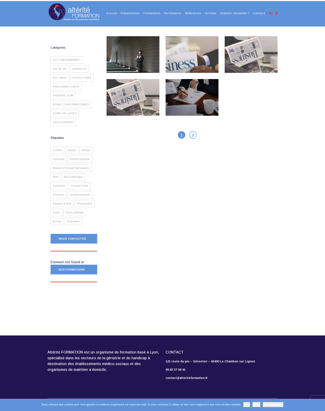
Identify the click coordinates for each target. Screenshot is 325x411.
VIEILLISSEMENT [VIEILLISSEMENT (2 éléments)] (63, 125)
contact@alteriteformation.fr (187, 378)
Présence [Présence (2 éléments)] (58, 197)
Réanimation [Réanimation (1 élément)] (84, 206)
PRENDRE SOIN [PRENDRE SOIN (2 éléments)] (63, 98)
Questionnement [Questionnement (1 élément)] (80, 197)
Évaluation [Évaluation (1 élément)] (73, 224)
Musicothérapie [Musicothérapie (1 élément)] (73, 180)
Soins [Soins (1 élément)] (56, 215)
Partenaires (171, 12)
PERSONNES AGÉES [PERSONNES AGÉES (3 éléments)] (66, 89)
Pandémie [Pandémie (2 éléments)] (59, 189)
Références (192, 12)
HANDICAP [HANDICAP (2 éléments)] (79, 72)
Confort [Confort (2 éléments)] (57, 153)
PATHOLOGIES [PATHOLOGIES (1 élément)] (82, 81)
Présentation (128, 12)
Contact (259, 12)
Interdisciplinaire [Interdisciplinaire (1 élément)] (80, 162)
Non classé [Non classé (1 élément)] (60, 81)
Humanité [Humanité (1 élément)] (58, 162)
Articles (210, 12)
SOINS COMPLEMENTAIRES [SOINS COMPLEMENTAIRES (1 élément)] (71, 107)
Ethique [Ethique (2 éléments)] (85, 153)
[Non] (320, 405)
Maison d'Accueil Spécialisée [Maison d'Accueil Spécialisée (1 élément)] (71, 171)
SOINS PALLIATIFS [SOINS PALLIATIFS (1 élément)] (65, 116)
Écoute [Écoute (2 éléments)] (57, 224)
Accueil (109, 12)
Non (256, 404)
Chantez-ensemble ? (234, 12)
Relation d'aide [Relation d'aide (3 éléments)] (62, 206)
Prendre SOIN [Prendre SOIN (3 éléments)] (79, 189)
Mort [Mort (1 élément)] (55, 180)
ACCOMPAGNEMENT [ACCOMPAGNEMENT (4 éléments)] (66, 63)
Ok (247, 404)
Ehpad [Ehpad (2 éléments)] (72, 153)
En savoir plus (273, 404)
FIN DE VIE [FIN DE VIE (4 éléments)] (60, 72)
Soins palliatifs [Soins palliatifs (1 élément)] (75, 215)
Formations (150, 12)
